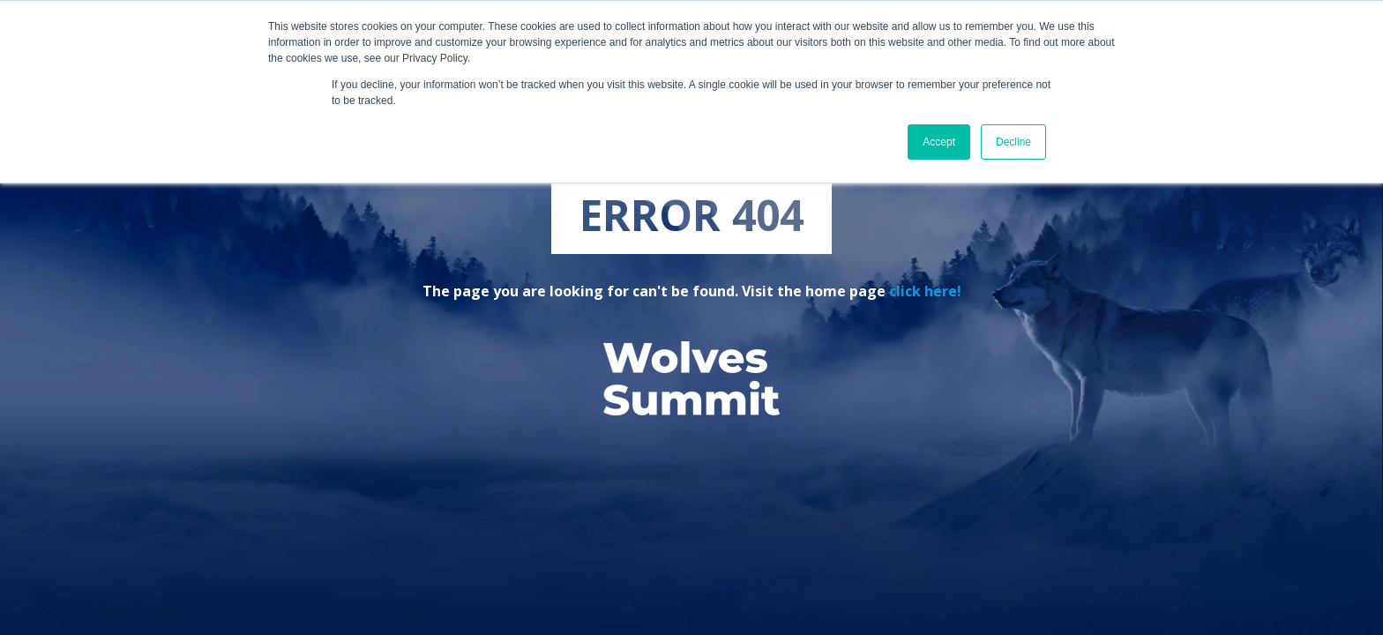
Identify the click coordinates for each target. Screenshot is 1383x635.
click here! (925, 291)
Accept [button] (939, 142)
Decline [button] (1013, 142)
